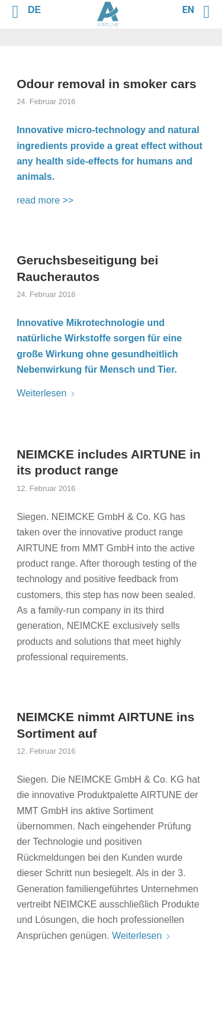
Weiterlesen (46, 393)
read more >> (45, 200)
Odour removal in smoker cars (106, 84)
